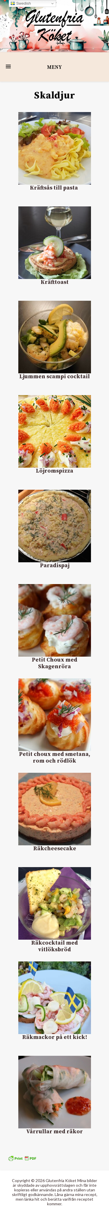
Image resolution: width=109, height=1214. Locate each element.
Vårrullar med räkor (54, 1131)
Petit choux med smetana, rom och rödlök (54, 757)
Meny (54, 67)
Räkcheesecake (54, 848)
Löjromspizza (54, 471)
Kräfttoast (55, 282)
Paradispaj (54, 565)
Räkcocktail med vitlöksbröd (54, 946)
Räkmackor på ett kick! (54, 1037)
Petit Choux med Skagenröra (54, 663)
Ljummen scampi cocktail (54, 376)
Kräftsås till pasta (54, 188)
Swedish (20, 3)
